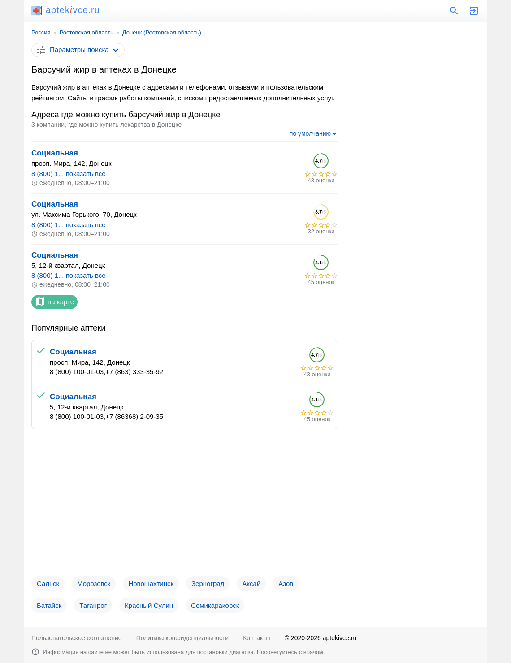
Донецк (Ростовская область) (161, 32)
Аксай (251, 583)
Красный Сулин (149, 605)
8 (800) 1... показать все (68, 173)
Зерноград (207, 583)
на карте (54, 301)
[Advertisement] (184, 506)
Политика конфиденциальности (182, 637)
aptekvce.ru (65, 10)
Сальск (48, 583)
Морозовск (93, 583)
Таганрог (93, 605)
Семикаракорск (215, 605)
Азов (285, 583)
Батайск (49, 605)
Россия (41, 32)
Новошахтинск (150, 583)
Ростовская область (86, 32)
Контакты (256, 637)
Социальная (54, 153)
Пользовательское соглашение (76, 637)
